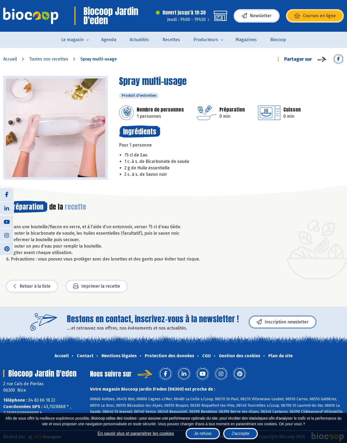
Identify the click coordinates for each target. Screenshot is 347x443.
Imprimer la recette (96, 286)
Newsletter (257, 16)
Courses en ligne (315, 16)
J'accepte (241, 433)
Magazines (246, 39)
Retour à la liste (31, 286)
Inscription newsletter (282, 322)
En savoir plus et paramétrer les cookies (135, 433)
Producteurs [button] (205, 39)
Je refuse (203, 433)
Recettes (171, 39)
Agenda (108, 39)
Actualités (139, 39)
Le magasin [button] (72, 39)
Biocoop (278, 39)
